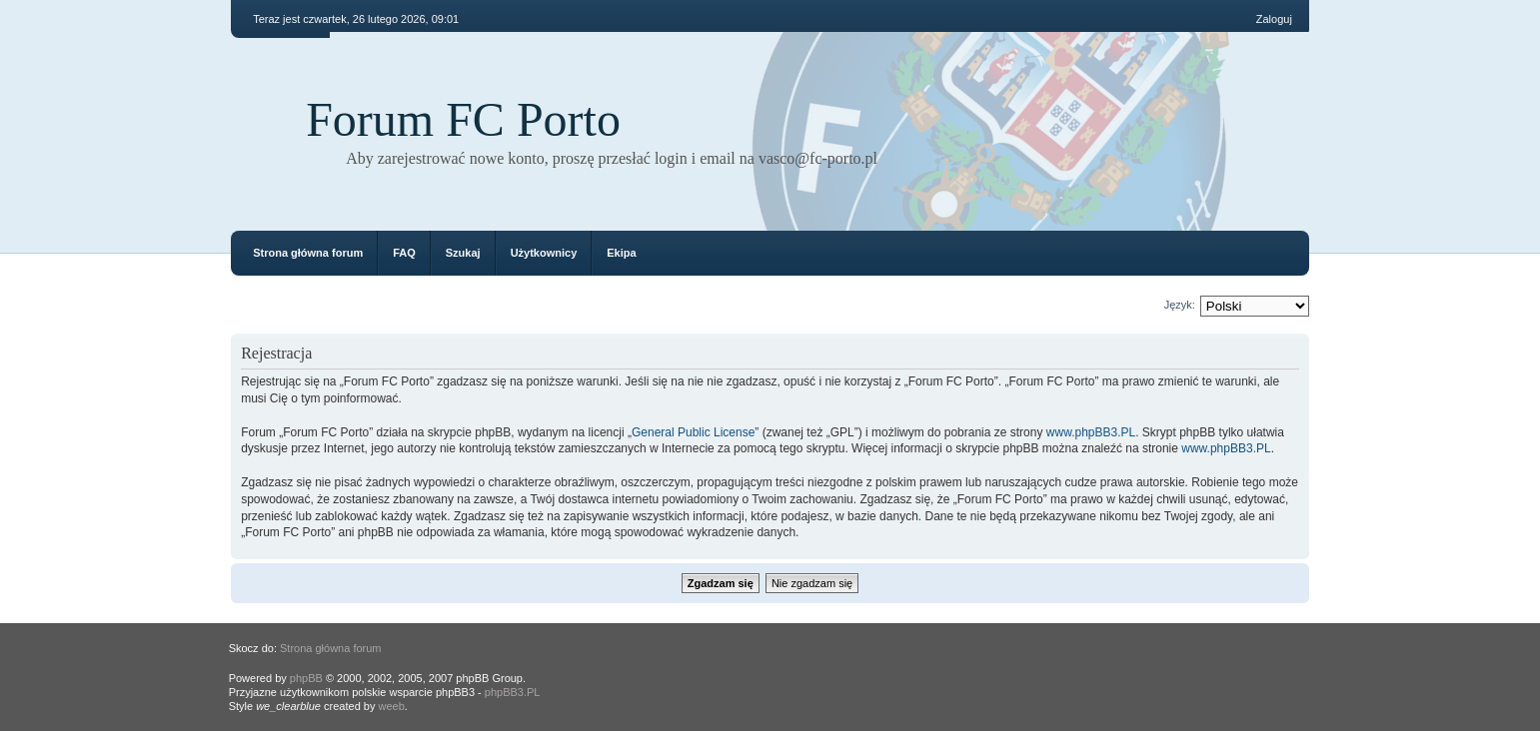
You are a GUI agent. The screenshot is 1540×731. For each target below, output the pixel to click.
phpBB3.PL (513, 692)
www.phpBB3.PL (1090, 432)
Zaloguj (1274, 19)
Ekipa (621, 253)
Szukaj (463, 253)
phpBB (306, 678)
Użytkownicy (544, 253)
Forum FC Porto (463, 119)
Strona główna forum (308, 253)
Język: (1179, 305)
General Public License (693, 432)
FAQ (404, 253)
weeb (391, 706)
